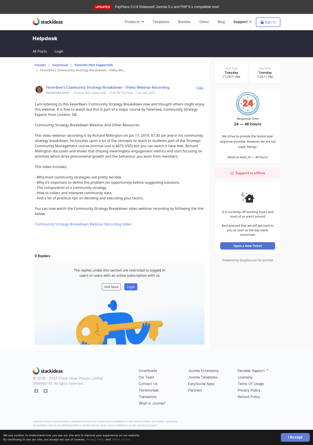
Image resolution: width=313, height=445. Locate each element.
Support (242, 22)
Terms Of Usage (251, 384)
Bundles (184, 22)
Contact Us (148, 384)
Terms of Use (121, 439)
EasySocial (60, 65)
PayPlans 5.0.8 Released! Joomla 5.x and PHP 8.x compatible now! (167, 7)
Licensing (245, 377)
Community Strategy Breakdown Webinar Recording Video (83, 224)
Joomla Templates (203, 377)
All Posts (40, 51)
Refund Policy (249, 397)
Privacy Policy (95, 439)
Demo (204, 22)
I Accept (295, 437)
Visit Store (111, 287)
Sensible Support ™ (253, 370)
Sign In (268, 22)
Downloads (148, 370)
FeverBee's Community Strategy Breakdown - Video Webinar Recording (107, 87)
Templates (161, 22)
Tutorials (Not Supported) (93, 65)
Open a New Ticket (247, 243)
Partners (195, 390)
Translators (148, 397)
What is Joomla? (152, 403)
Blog (221, 22)
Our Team (146, 377)
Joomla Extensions (203, 370)
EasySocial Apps (201, 384)
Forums (40, 65)
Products (134, 22)
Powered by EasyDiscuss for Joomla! (247, 257)
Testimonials (149, 390)
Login (59, 51)
